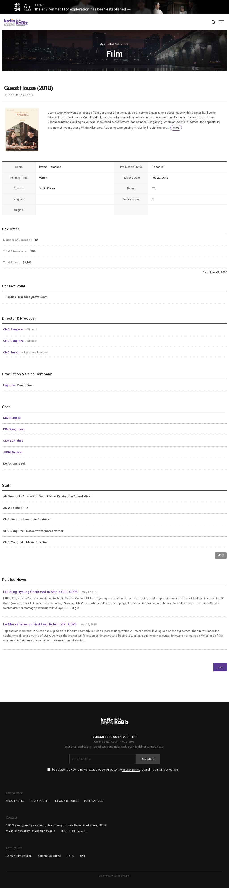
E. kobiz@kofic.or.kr (74, 831)
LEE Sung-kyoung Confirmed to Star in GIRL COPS (40, 592)
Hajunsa (9, 385)
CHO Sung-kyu (13, 329)
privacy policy (131, 769)
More (221, 555)
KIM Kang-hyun (14, 429)
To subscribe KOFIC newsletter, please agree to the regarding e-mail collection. (114, 769)
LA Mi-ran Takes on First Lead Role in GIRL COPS (40, 624)
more (176, 127)
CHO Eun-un (12, 352)
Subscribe (148, 758)
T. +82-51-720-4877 (18, 831)
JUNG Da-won (12, 452)
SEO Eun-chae (13, 440)
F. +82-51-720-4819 (43, 831)
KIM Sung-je (12, 417)
